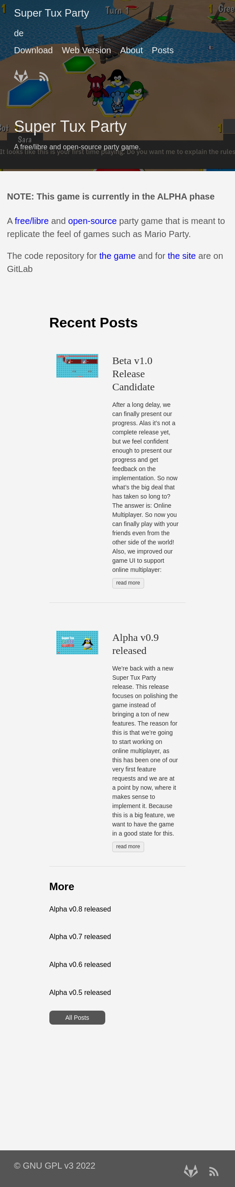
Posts (163, 50)
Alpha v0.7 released (80, 936)
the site (182, 256)
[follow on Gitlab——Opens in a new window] (23, 73)
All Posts (77, 1017)
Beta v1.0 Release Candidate (133, 373)
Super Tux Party (51, 13)
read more (128, 583)
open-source (92, 221)
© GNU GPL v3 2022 (54, 1165)
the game (117, 256)
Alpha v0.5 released (80, 992)
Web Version (86, 50)
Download (33, 50)
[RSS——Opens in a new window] (46, 73)
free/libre (32, 221)
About (131, 50)
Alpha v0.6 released (80, 964)
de (19, 33)
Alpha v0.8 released (80, 909)
